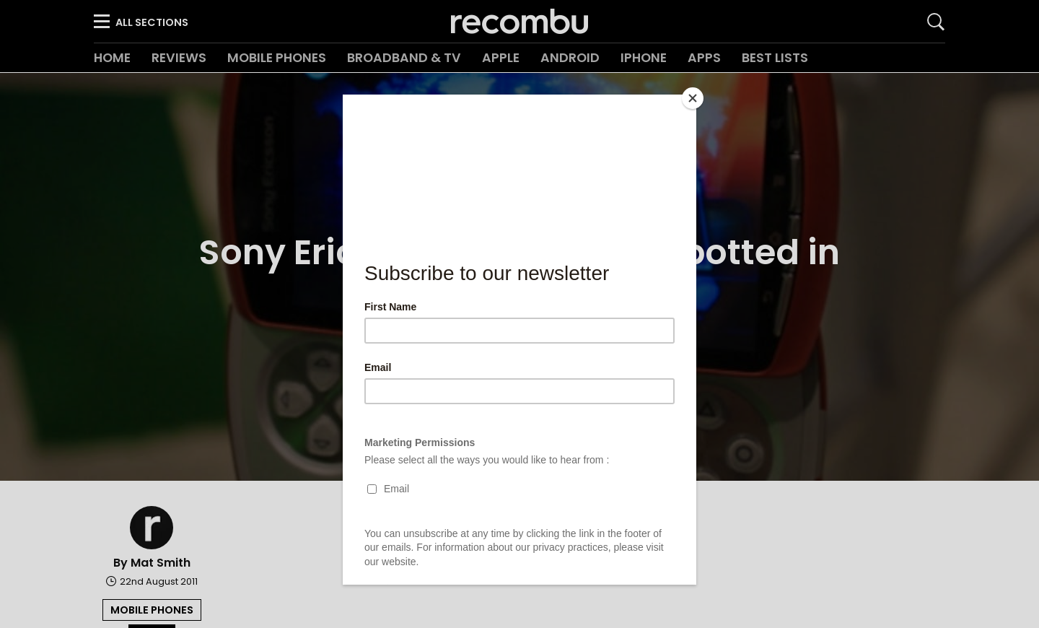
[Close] (692, 98)
